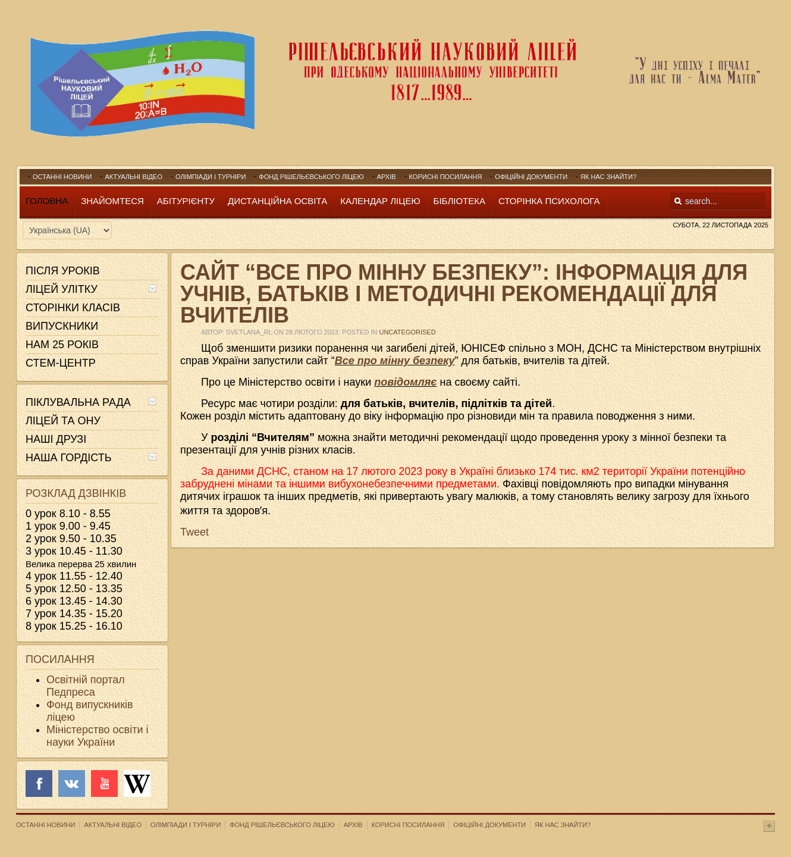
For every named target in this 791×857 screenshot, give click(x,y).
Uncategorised (407, 332)
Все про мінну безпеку (395, 361)
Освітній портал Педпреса (85, 686)
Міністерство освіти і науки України (97, 736)
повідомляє (405, 382)
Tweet (194, 532)
